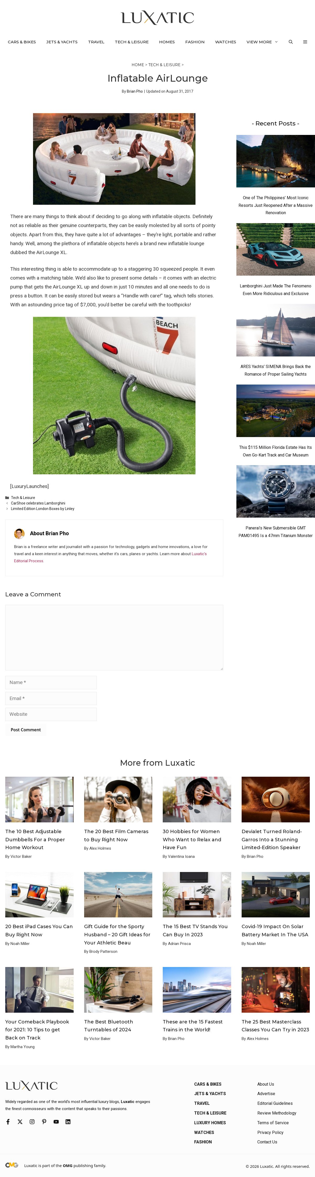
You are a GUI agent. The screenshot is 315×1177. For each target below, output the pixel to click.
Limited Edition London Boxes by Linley (42, 509)
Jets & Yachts (62, 41)
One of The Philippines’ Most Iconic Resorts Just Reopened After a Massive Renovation (275, 205)
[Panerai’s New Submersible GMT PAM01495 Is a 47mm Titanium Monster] (275, 492)
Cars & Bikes (22, 41)
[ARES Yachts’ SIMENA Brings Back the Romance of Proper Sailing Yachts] (275, 331)
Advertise (266, 1093)
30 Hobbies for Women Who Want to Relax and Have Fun (192, 839)
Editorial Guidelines (275, 1103)
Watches (225, 41)
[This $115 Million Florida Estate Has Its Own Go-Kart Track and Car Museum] (275, 412)
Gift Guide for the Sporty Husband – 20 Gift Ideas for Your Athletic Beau (117, 934)
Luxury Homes (210, 1122)
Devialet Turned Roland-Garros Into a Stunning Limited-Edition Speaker (272, 839)
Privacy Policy (270, 1132)
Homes (167, 41)
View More (265, 42)
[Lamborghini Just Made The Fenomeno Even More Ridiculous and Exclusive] (275, 250)
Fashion (195, 41)
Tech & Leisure (132, 41)
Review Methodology (276, 1113)
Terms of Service (273, 1122)
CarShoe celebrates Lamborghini (38, 503)
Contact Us (267, 1141)
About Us (265, 1084)
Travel (96, 41)
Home (138, 64)
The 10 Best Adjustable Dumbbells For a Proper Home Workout (35, 839)
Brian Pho (135, 91)
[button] (291, 42)
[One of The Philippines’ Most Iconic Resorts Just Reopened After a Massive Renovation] (275, 162)
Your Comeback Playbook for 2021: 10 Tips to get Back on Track (37, 1030)
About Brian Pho (49, 533)
